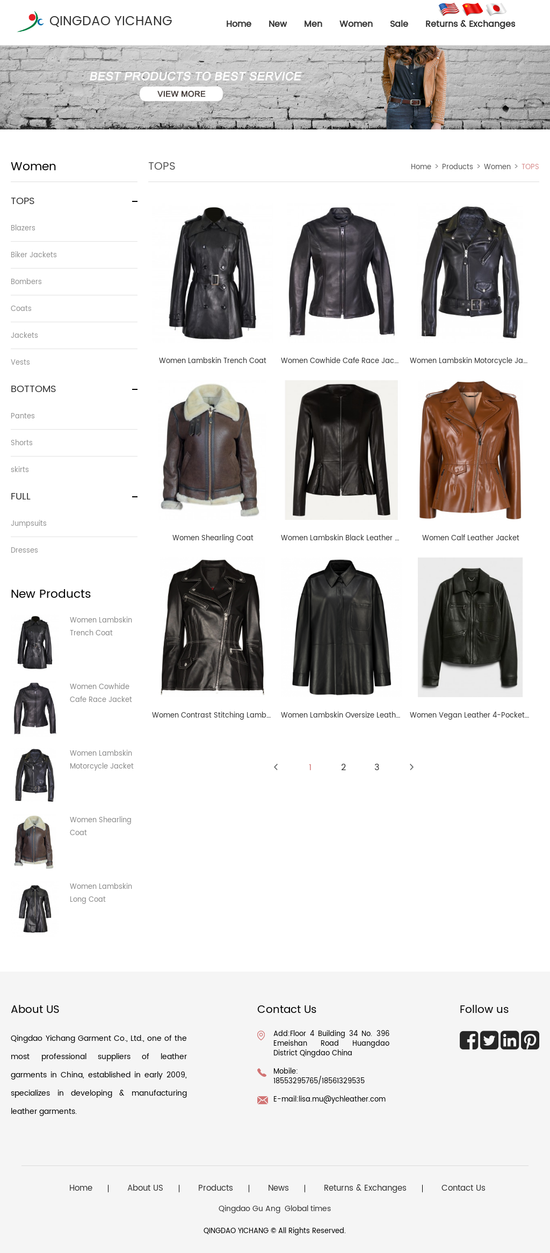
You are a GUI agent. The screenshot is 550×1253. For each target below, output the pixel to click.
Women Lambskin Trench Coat (101, 627)
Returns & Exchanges (470, 24)
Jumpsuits (29, 524)
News (278, 1188)
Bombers (26, 282)
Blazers (23, 228)
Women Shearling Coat (101, 827)
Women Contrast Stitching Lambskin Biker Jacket (238, 715)
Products (457, 167)
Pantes (23, 416)
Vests (20, 362)
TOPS (23, 201)
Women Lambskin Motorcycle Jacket (102, 760)
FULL (21, 496)
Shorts (22, 443)
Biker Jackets (34, 255)
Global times (308, 1209)
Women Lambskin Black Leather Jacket (349, 538)
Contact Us (464, 1188)
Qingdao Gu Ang (249, 1209)
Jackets (24, 336)
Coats (21, 309)
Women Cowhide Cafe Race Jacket (101, 694)
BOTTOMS (33, 389)
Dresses (24, 550)
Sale (399, 24)
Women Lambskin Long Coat (101, 893)
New (278, 24)
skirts (20, 470)
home (238, 24)
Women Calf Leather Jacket (470, 538)
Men (313, 24)
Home (421, 167)
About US (145, 1188)
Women (356, 24)
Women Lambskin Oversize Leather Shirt (351, 715)
